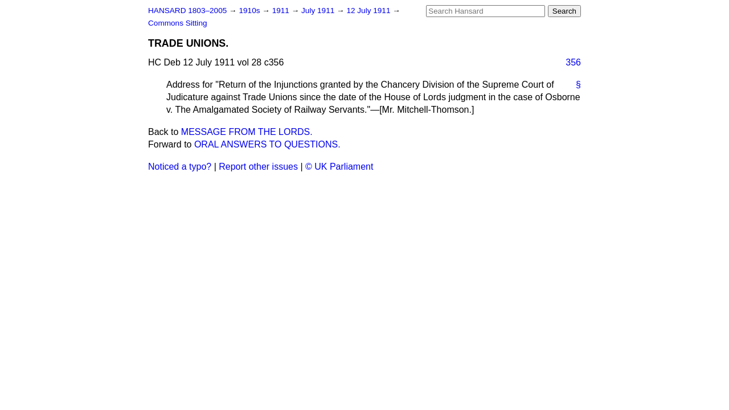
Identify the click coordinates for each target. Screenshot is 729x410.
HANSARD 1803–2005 (187, 10)
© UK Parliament (339, 166)
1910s (250, 10)
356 (573, 62)
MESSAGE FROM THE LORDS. (247, 132)
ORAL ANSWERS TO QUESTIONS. (267, 144)
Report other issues (258, 166)
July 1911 (319, 10)
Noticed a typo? (179, 166)
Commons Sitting (177, 23)
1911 (282, 10)
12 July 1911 (369, 10)
